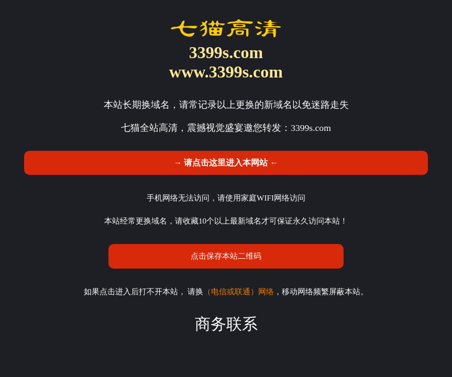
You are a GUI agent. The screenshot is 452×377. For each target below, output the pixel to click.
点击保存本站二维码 (226, 255)
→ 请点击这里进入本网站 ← (225, 162)
